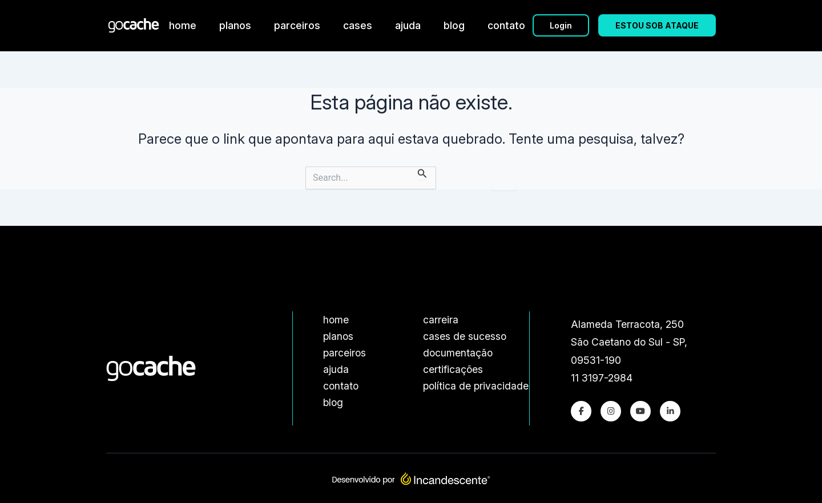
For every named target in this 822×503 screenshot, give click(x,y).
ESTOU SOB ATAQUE (657, 25)
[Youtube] (640, 411)
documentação (458, 353)
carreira (440, 320)
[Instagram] (611, 411)
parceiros (297, 25)
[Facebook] (581, 411)
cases (357, 25)
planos (235, 25)
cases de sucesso (464, 336)
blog (454, 25)
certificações (453, 369)
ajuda (408, 25)
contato (506, 25)
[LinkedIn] (670, 411)
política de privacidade (476, 386)
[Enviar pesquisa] (422, 173)
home (182, 25)
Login (561, 25)
